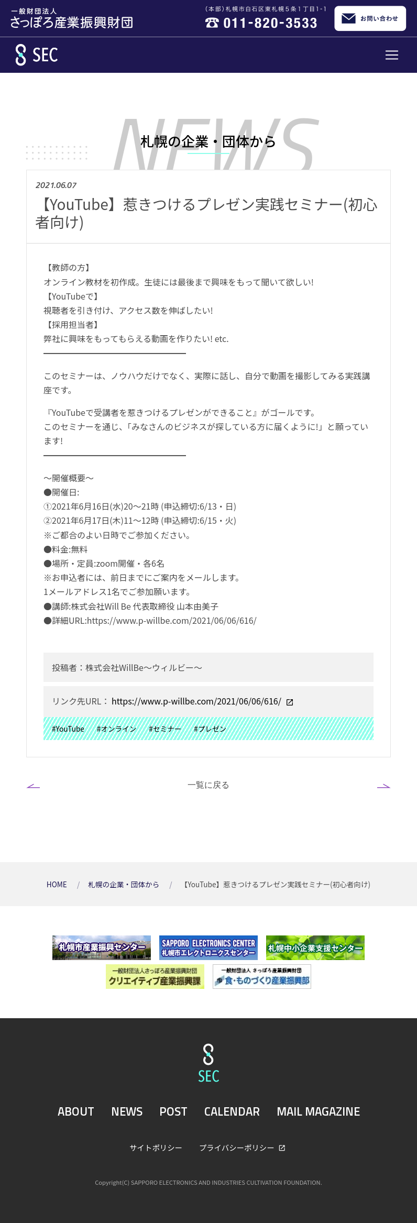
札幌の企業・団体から (124, 884)
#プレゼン (210, 728)
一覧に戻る (208, 784)
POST (173, 1111)
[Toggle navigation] (392, 55)
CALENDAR (232, 1111)
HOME (58, 884)
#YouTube (68, 728)
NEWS (126, 1111)
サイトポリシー (155, 1147)
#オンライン (117, 728)
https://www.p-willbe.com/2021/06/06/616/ (196, 701)
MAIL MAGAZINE (318, 1111)
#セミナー (165, 728)
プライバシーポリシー (237, 1147)
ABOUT (76, 1111)
